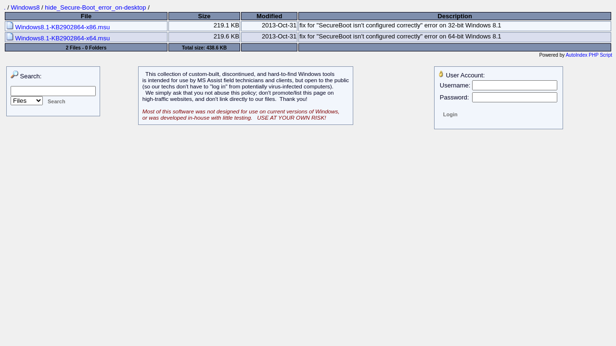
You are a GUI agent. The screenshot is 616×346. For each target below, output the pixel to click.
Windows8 (25, 7)
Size (204, 16)
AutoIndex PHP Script (588, 55)
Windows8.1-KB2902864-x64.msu (58, 38)
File (86, 16)
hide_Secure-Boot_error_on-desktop (95, 7)
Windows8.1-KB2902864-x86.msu (58, 27)
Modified (269, 16)
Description (454, 16)
